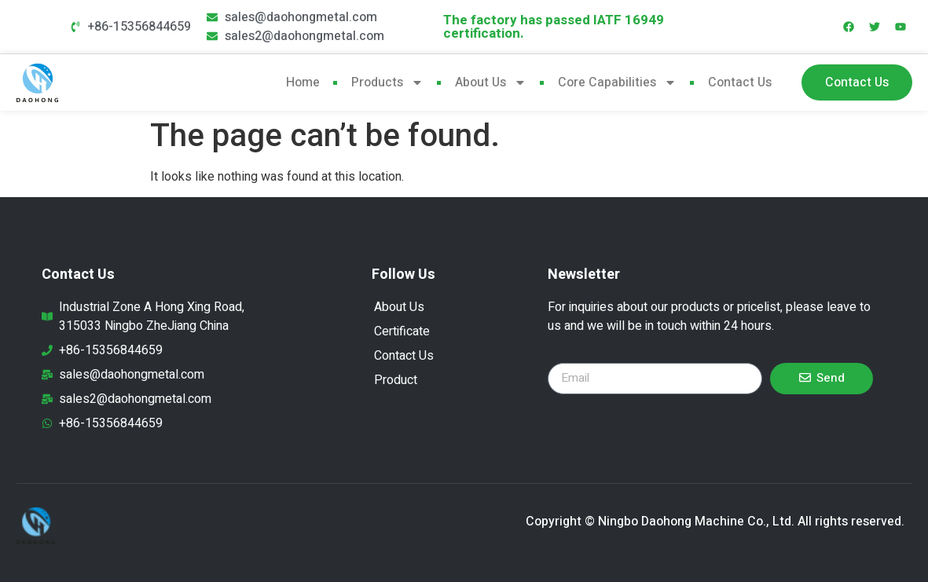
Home (303, 82)
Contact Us (740, 82)
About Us (490, 82)
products (387, 82)
